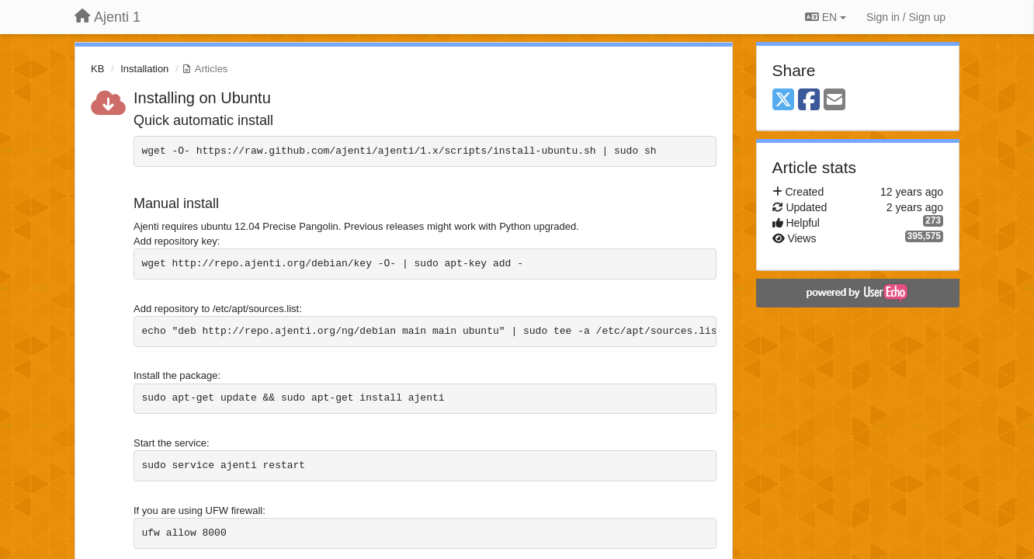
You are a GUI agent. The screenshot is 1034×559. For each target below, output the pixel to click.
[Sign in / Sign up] (906, 17)
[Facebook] (809, 100)
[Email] (834, 100)
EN (825, 17)
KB (97, 69)
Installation (144, 69)
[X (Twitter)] (783, 100)
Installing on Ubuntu (202, 97)
